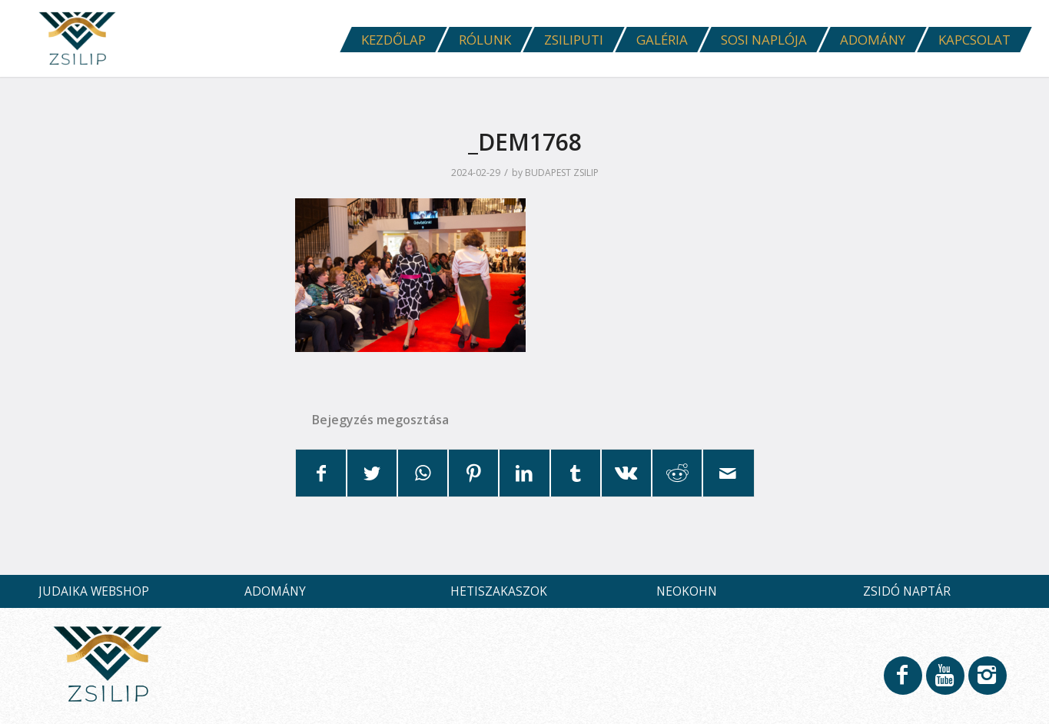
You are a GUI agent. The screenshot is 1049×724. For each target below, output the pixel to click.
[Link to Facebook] (902, 682)
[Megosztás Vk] (626, 473)
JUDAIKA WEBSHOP (93, 591)
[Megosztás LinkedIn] (524, 473)
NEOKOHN (686, 591)
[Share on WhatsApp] (422, 473)
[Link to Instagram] (986, 682)
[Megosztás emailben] (728, 473)
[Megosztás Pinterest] (473, 473)
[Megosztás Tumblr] (575, 473)
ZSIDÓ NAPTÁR (907, 591)
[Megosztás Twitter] (372, 473)
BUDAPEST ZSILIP (562, 172)
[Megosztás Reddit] (677, 473)
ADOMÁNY (275, 591)
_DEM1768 (525, 142)
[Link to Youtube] (944, 682)
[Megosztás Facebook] (321, 473)
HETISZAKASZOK (498, 591)
